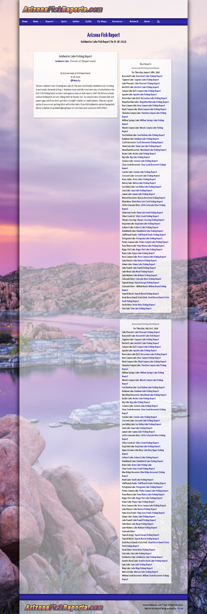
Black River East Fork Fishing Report (147, 202)
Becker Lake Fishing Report (144, 154)
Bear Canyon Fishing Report (149, 358)
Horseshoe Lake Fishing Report (154, 98)
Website (76, 81)
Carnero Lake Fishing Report (146, 161)
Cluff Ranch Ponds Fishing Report (152, 235)
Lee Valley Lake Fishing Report (148, 187)
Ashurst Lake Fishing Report (146, 227)
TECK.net (180, 609)
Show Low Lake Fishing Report (148, 146)
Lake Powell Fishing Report (144, 268)
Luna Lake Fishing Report (141, 190)
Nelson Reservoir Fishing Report (151, 198)
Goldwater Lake (62, 61)
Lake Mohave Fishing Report (145, 275)
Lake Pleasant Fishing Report (147, 83)
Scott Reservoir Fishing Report (150, 142)
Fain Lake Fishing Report (141, 308)
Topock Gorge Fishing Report (147, 283)
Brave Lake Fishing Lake (142, 465)
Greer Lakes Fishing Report (144, 179)
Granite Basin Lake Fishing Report (153, 561)
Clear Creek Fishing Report (143, 469)
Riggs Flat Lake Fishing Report (149, 249)
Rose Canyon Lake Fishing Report (152, 257)
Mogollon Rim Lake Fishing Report (154, 102)
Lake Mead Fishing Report (143, 272)
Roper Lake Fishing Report (143, 253)
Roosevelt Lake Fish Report (148, 336)
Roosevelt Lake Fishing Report (149, 76)
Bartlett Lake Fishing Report (146, 87)
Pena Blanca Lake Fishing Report (150, 246)
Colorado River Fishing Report (148, 279)
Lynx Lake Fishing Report (141, 564)
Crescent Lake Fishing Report (147, 176)
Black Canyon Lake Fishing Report (152, 109)
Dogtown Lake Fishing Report (147, 224)
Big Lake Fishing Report (140, 157)
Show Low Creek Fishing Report (149, 213)
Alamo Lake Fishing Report (144, 264)
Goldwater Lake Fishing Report (149, 557)
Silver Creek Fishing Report (147, 216)
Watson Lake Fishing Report (146, 572)
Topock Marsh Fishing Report (146, 294)
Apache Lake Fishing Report (145, 94)
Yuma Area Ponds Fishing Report (151, 513)
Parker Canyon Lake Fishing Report (153, 242)
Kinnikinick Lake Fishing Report (150, 231)
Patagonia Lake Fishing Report (149, 238)
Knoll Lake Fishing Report (143, 480)
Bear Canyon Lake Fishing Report (151, 105)
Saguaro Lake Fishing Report (146, 80)
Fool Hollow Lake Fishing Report (151, 135)
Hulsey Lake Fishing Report (144, 183)
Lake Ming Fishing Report (142, 568)
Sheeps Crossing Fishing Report (150, 220)
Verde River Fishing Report (144, 305)
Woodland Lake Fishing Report (153, 150)
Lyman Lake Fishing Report (143, 194)
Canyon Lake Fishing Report (149, 91)
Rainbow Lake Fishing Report (146, 139)
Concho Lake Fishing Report (145, 172)
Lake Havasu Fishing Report (145, 260)
